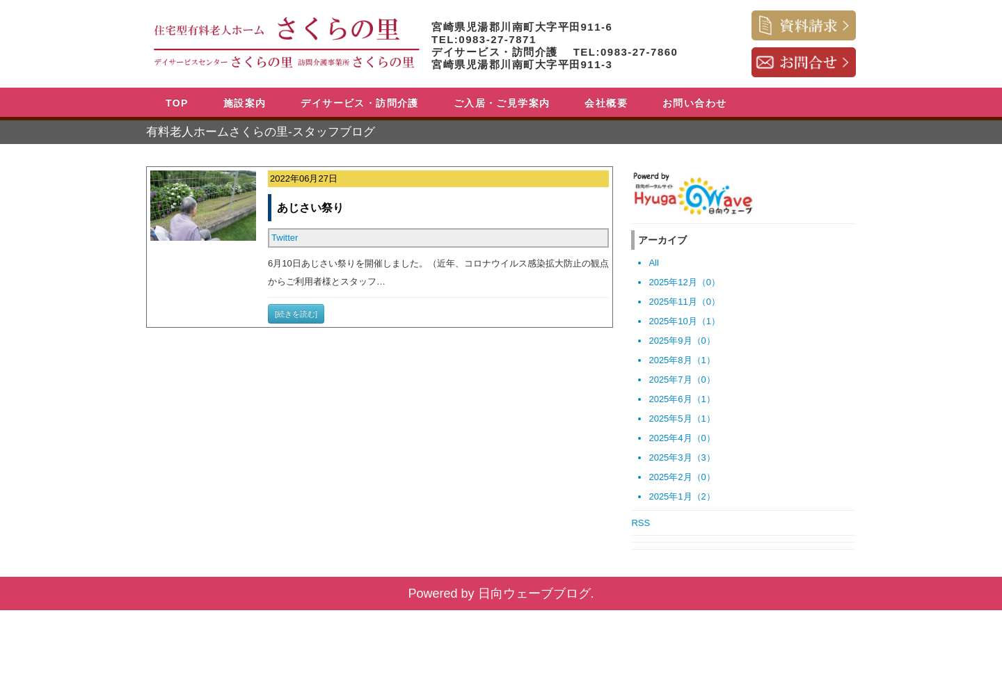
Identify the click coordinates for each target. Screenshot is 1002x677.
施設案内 (245, 103)
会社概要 (606, 103)
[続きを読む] (296, 314)
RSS (640, 523)
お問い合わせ (694, 103)
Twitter (284, 237)
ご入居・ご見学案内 (502, 103)
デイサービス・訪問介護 (359, 103)
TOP (177, 103)
